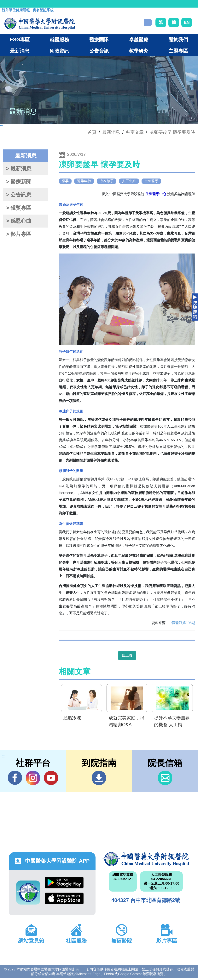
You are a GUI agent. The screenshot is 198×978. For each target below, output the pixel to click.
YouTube (51, 778)
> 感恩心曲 (18, 221)
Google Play (64, 882)
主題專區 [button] (178, 50)
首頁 (92, 132)
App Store (64, 898)
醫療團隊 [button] (99, 39)
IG (33, 778)
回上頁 (127, 655)
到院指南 (99, 778)
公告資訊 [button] (99, 50)
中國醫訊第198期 (181, 623)
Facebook (15, 778)
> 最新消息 (18, 169)
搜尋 (148, 22)
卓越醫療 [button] (138, 39)
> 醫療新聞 (18, 182)
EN (187, 22)
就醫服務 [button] (59, 39)
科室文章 (135, 132)
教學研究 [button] (138, 50)
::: (4, 4)
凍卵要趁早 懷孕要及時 (172, 132)
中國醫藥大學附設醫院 (145, 859)
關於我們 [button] (178, 39)
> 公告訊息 (18, 195)
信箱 (165, 778)
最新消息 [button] (19, 50)
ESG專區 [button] (20, 39)
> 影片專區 (18, 234)
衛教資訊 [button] (59, 50)
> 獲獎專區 (18, 208)
